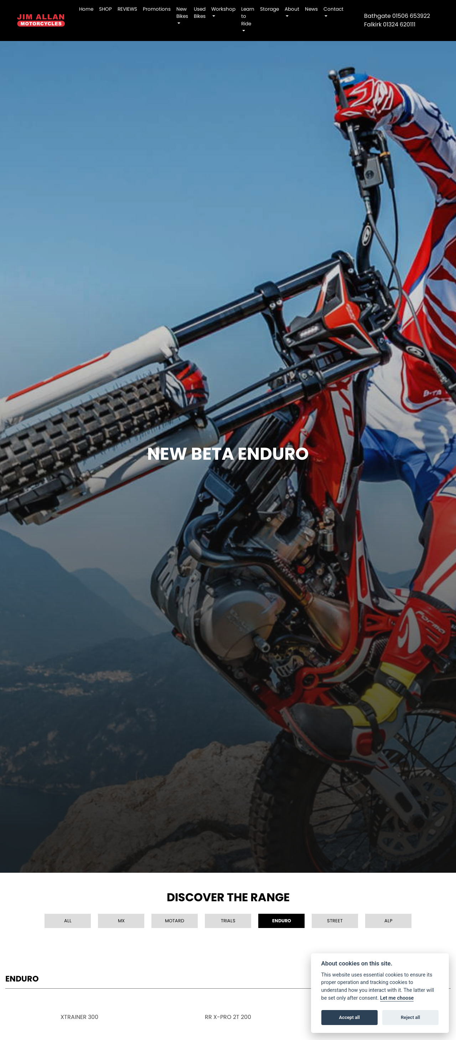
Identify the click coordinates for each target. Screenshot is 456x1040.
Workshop (223, 9)
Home (86, 9)
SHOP (105, 9)
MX (121, 921)
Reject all (410, 1017)
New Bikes (182, 13)
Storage (269, 9)
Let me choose (397, 998)
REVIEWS (127, 9)
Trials (228, 921)
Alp (388, 921)
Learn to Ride (247, 16)
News (311, 9)
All (68, 921)
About (292, 9)
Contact (333, 9)
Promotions (157, 9)
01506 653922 (411, 16)
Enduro (281, 921)
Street (335, 921)
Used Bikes (200, 13)
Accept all (349, 1017)
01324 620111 (399, 24)
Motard (174, 921)
